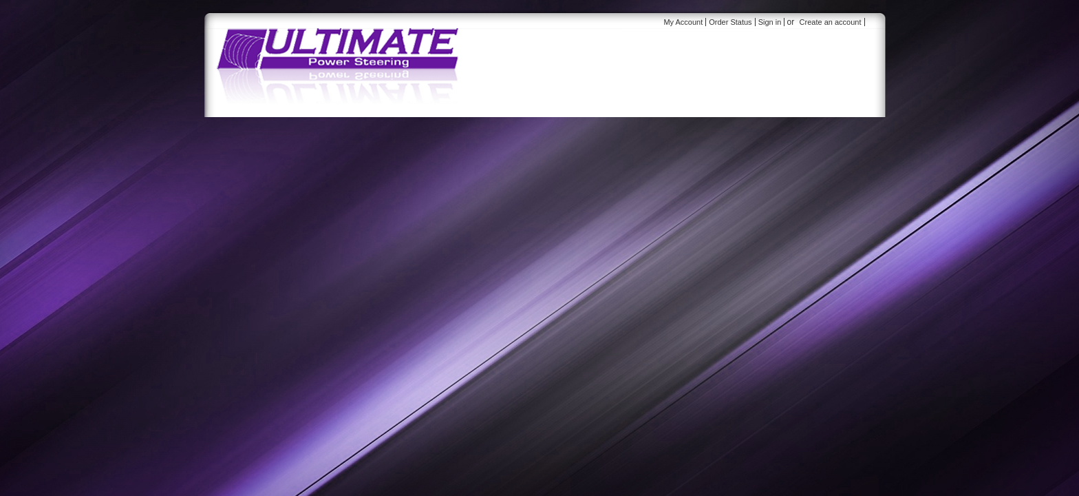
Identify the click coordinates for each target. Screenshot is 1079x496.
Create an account (831, 22)
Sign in (770, 22)
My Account (683, 22)
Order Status (730, 22)
